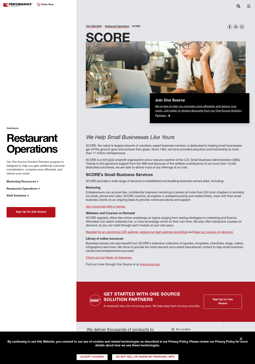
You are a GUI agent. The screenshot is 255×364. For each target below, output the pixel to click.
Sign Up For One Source (31, 212)
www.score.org (150, 264)
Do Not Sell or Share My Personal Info (145, 357)
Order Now (45, 4)
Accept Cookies (92, 357)
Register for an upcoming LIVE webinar (112, 232)
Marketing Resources (21, 181)
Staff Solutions (16, 195)
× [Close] (241, 339)
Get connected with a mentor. (106, 207)
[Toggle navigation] (238, 7)
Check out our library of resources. (109, 258)
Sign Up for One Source (223, 301)
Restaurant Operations (22, 189)
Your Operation (94, 26)
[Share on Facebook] (230, 27)
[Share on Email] (242, 27)
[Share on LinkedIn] (236, 27)
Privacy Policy (178, 342)
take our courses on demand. (213, 232)
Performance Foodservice (18, 5)
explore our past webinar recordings (164, 232)
